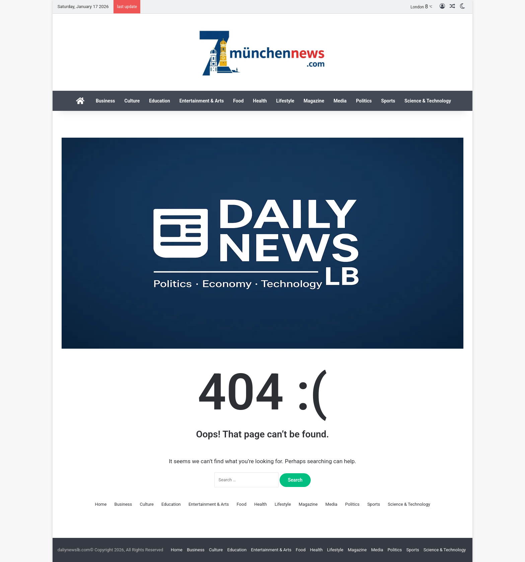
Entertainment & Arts (201, 100)
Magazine (314, 100)
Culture (132, 100)
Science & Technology (427, 100)
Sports (388, 100)
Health (260, 100)
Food (238, 100)
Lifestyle (285, 100)
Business (105, 100)
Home (100, 504)
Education (159, 100)
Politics (364, 100)
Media (340, 100)
